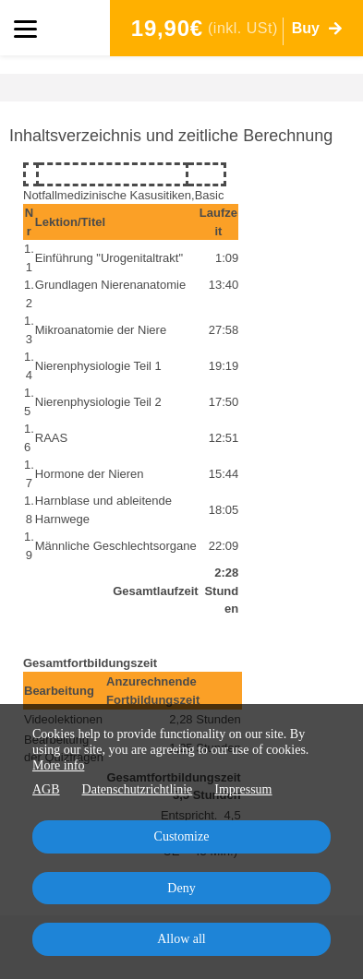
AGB (46, 789)
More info (58, 765)
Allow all (181, 939)
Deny (181, 888)
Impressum (243, 789)
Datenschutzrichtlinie (137, 789)
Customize (182, 836)
